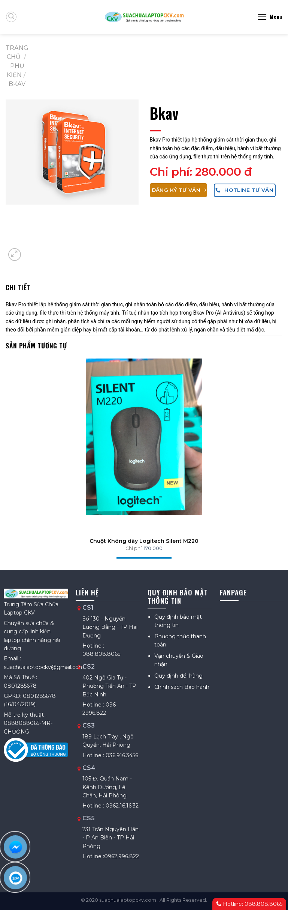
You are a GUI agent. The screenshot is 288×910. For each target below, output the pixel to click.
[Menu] (269, 17)
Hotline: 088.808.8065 (249, 904)
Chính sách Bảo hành (181, 687)
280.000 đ (223, 172)
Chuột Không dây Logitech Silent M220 (144, 541)
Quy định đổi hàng (178, 675)
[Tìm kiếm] (11, 17)
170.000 (153, 548)
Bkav (17, 83)
